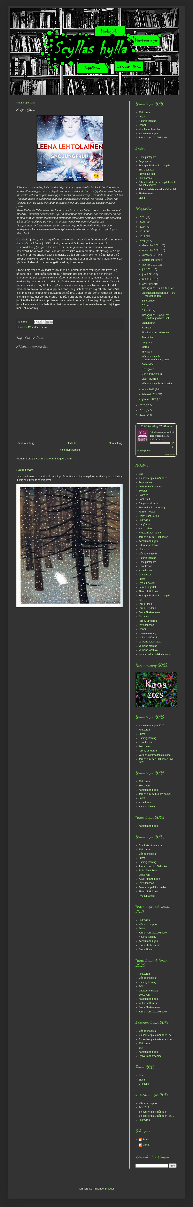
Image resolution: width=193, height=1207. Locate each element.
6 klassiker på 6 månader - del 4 (156, 1039)
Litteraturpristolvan (149, 545)
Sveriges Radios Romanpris (154, 165)
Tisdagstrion (145, 616)
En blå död (148, 364)
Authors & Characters (151, 486)
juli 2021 (147, 269)
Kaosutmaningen (148, 133)
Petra (152, 432)
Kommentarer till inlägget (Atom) (54, 458)
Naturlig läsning (147, 120)
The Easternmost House (155, 332)
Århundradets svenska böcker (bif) (158, 189)
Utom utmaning (147, 633)
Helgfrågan (145, 524)
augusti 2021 (149, 264)
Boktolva (143, 495)
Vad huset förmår (148, 637)
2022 (142, 236)
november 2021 (151, 250)
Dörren (145, 305)
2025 (142, 221)
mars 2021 (148, 389)
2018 (142, 414)
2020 (142, 405)
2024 (142, 226)
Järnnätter (147, 337)
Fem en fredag (147, 511)
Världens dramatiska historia (155, 654)
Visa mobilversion (70, 449)
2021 (142, 241)
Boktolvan (144, 746)
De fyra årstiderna (149, 503)
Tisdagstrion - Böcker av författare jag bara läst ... (156, 316)
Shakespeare (146, 193)
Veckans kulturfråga (150, 641)
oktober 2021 (149, 255)
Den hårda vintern (152, 373)
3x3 (141, 474)
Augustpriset (145, 161)
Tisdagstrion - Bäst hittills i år (157, 288)
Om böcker (145, 574)
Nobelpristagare (147, 157)
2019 (142, 410)
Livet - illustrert (150, 378)
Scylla (146, 1139)
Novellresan (145, 566)
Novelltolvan (146, 570)
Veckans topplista (148, 650)
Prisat (142, 116)
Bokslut (143, 490)
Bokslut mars (24, 470)
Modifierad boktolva (149, 129)
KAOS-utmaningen (149, 879)
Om (141, 1075)
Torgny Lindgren (148, 620)
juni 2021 (147, 274)
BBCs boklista (146, 169)
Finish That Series (149, 516)
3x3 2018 (144, 1107)
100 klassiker (146, 178)
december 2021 (151, 245)
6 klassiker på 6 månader (153, 478)
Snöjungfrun (148, 322)
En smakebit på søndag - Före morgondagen (158, 294)
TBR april (147, 351)
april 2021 (148, 284)
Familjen (147, 327)
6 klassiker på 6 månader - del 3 (156, 1035)
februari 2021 (150, 394)
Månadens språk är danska (157, 383)
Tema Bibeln (146, 604)
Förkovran (144, 112)
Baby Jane (147, 342)
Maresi (145, 347)
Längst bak (145, 549)
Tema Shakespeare (149, 612)
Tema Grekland (147, 608)
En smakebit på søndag (152, 507)
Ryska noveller (147, 583)
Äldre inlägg (115, 443)
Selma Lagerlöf (147, 587)
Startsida (71, 443)
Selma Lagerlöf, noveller (152, 887)
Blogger (109, 1188)
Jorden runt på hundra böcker (155, 794)
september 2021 (151, 260)
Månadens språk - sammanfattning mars (155, 358)
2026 (142, 217)
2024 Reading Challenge (156, 426)
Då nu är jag (148, 310)
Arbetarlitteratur (147, 173)
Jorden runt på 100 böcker (153, 137)
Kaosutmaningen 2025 (151, 725)
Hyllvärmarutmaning (150, 532)
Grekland (144, 1083)
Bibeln (142, 197)
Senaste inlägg (25, 443)
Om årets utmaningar (151, 845)
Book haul (144, 499)
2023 (142, 231)
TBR (141, 599)
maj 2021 (148, 279)
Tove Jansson (146, 625)
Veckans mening (148, 646)
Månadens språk (37, 327)
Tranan (143, 125)
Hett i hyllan (145, 528)
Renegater (148, 369)
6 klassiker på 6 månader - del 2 (156, 1115)
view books (170, 454)
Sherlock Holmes (148, 591)
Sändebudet (148, 300)
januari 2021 (149, 399)
